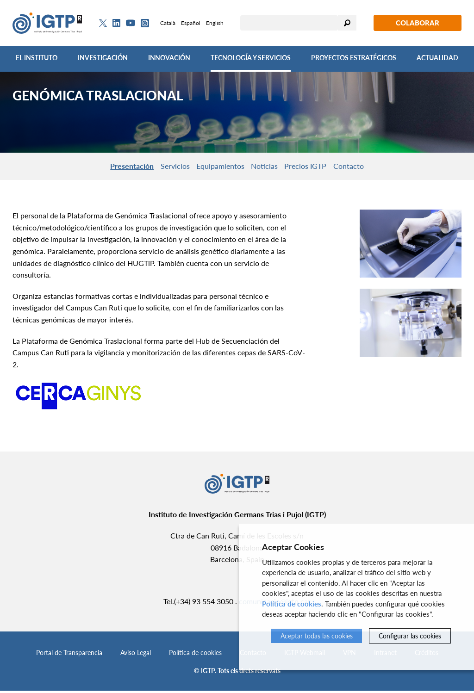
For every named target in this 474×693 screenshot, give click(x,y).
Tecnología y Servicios (251, 58)
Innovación (169, 58)
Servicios (163, 166)
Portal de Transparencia (69, 655)
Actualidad (437, 58)
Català (167, 22)
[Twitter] (103, 23)
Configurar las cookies (410, 636)
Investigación (103, 58)
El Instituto (36, 58)
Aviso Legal (135, 655)
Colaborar (417, 23)
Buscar (347, 23)
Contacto (368, 166)
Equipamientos (216, 166)
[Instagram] (145, 23)
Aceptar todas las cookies (317, 636)
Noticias (268, 166)
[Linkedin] (116, 23)
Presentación (113, 166)
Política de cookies (195, 655)
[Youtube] (130, 22)
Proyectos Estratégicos (353, 58)
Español (190, 22)
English (215, 22)
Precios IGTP (317, 166)
